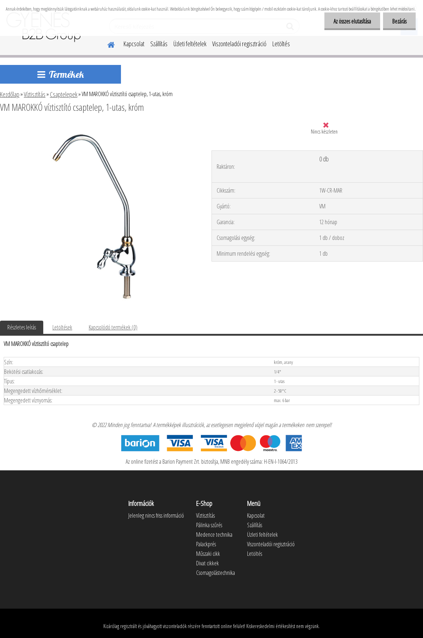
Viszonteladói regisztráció (239, 43)
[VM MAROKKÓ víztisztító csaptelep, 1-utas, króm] (98, 127)
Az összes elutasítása (352, 21)
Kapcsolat (134, 43)
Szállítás (159, 43)
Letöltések (62, 327)
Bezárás (399, 21)
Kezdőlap (9, 94)
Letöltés (281, 43)
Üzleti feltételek (189, 43)
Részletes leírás (21, 327)
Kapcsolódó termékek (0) (113, 327)
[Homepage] (106, 43)
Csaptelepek (63, 94)
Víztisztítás (34, 94)
